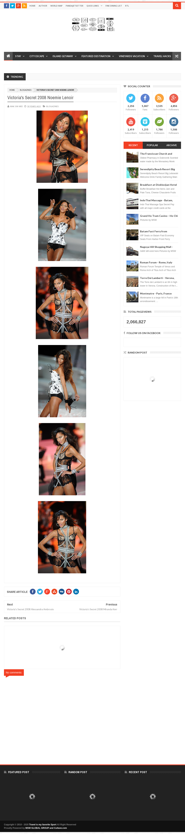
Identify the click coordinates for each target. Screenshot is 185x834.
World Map (56, 5)
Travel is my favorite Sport (42, 824)
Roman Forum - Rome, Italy (156, 262)
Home (32, 5)
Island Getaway (63, 56)
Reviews (12, 64)
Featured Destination (95, 56)
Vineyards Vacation (132, 56)
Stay (18, 56)
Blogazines (25, 90)
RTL (127, 5)
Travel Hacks (162, 56)
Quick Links (93, 5)
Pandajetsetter (74, 5)
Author (43, 5)
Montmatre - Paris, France (156, 293)
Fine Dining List (114, 5)
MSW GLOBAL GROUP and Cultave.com (46, 828)
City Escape (36, 56)
